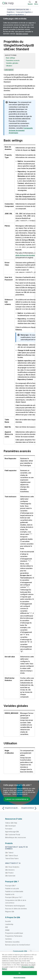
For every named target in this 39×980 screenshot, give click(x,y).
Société (8, 920)
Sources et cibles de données (16, 907)
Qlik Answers (10, 868)
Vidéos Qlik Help (11, 821)
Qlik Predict (9, 871)
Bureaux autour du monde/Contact (17, 943)
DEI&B (7, 929)
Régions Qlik (9, 910)
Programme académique (14, 932)
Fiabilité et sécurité (12, 887)
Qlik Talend (9, 851)
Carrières (8, 937)
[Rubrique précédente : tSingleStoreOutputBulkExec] (10, 807)
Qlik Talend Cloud (11, 854)
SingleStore (10, 12)
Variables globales (12, 63)
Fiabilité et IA (9, 893)
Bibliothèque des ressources (15, 836)
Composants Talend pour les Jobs (18, 9)
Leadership (9, 923)
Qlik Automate (10, 874)
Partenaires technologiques (15, 904)
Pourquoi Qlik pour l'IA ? (13, 896)
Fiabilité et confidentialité (14, 890)
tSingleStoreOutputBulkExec (15, 14)
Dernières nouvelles (12, 940)
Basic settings (10, 58)
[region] (19, 965)
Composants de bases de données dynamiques (21, 130)
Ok (19, 973)
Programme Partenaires (13, 934)
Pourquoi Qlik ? (10, 884)
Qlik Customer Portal (12, 833)
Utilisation (9, 66)
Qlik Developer (10, 824)
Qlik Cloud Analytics (12, 865)
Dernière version (22, 34)
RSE (6, 926)
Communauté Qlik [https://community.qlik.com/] (20, 950)
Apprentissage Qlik (12, 830)
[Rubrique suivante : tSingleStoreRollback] (28, 807)
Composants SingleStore (24, 12)
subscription (8, 70)
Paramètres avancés (13, 60)
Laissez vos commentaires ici (16, 798)
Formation (8, 827)
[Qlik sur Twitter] (31, 949)
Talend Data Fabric (12, 857)
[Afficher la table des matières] (4, 9)
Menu (36, 4)
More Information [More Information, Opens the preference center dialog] (19, 977)
